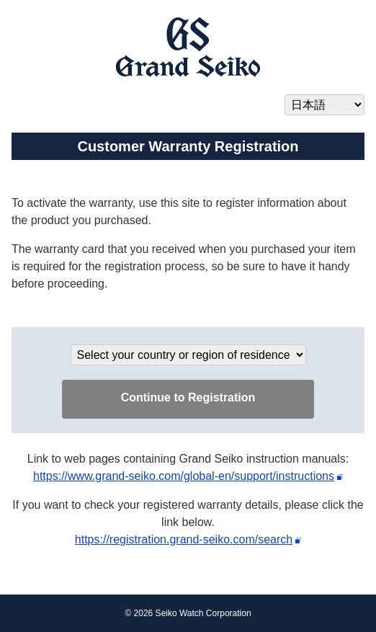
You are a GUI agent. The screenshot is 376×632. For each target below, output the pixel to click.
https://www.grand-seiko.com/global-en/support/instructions (183, 476)
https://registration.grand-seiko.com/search (183, 539)
